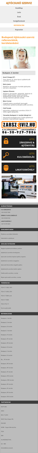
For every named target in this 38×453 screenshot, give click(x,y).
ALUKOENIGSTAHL (6, 440)
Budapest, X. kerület (6, 351)
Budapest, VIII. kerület (7, 343)
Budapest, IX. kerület (6, 347)
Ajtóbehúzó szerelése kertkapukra (10, 252)
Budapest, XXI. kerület (7, 392)
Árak (19, 17)
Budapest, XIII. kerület (7, 363)
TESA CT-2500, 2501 (6, 291)
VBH (2, 435)
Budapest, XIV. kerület (7, 368)
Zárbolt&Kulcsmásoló (7, 448)
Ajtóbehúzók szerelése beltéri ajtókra (11, 269)
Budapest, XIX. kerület (7, 384)
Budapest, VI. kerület (6, 335)
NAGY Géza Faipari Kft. (7, 419)
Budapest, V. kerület (6, 330)
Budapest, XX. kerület (7, 388)
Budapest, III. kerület (6, 326)
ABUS (2, 411)
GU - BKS (3, 444)
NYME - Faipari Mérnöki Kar (8, 427)
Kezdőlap (19, 8)
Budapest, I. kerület (6, 318)
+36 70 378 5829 (5, 224)
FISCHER (3, 423)
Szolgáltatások (19, 21)
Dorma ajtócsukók (6, 308)
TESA (2, 431)
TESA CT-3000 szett (6, 296)
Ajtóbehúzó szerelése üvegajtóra (10, 261)
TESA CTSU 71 (5, 304)
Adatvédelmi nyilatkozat (7, 238)
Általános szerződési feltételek (9, 234)
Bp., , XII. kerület (5, 359)
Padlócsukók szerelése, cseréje (9, 273)
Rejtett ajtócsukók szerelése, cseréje (11, 277)
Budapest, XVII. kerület (7, 376)
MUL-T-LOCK (4, 415)
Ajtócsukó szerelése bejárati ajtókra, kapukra (13, 256)
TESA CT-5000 (5, 300)
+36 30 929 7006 (5, 212)
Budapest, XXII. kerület (7, 396)
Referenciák (19, 25)
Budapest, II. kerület (6, 322)
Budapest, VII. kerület (7, 339)
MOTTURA (4, 407)
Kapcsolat (19, 30)
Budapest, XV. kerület (7, 372)
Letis (19, 12)
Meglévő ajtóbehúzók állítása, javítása (11, 248)
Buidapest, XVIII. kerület (7, 380)
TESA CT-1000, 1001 (6, 287)
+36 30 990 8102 (5, 218)
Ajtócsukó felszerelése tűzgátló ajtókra (11, 265)
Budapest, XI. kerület (6, 355)
